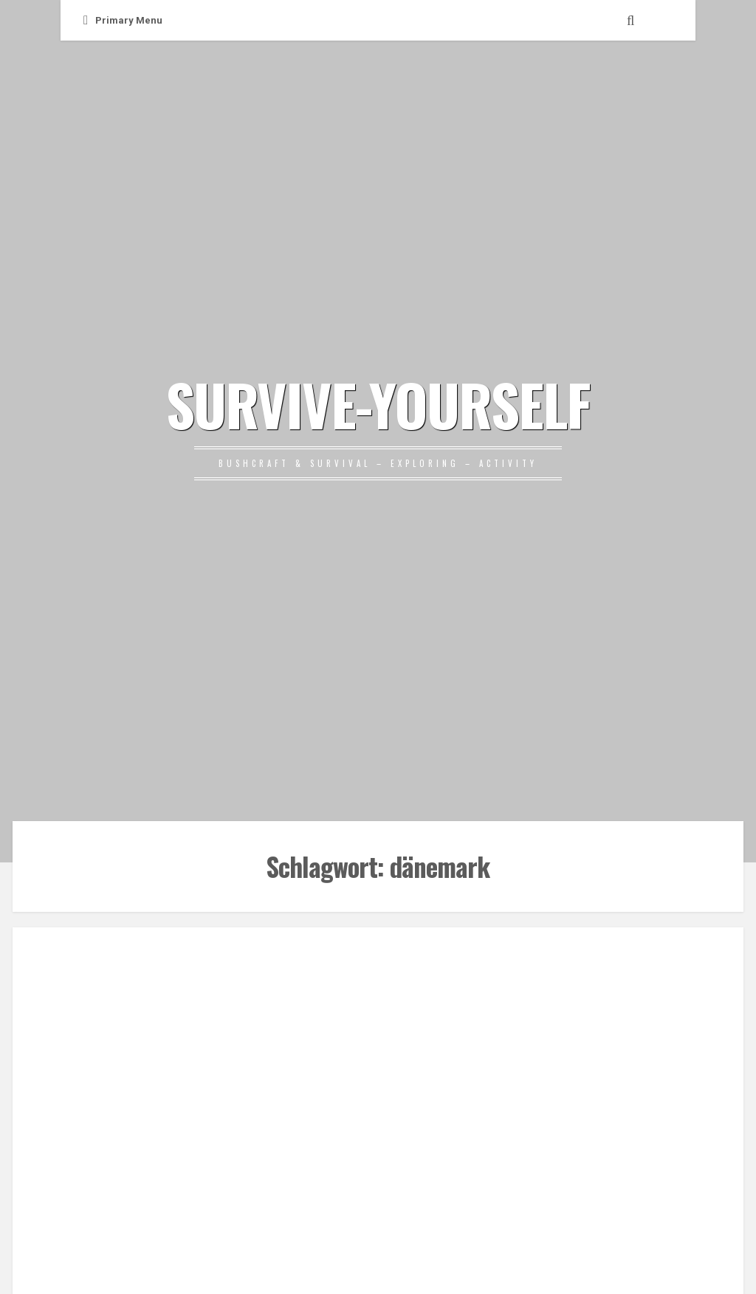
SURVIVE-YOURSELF (378, 403)
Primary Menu (122, 20)
